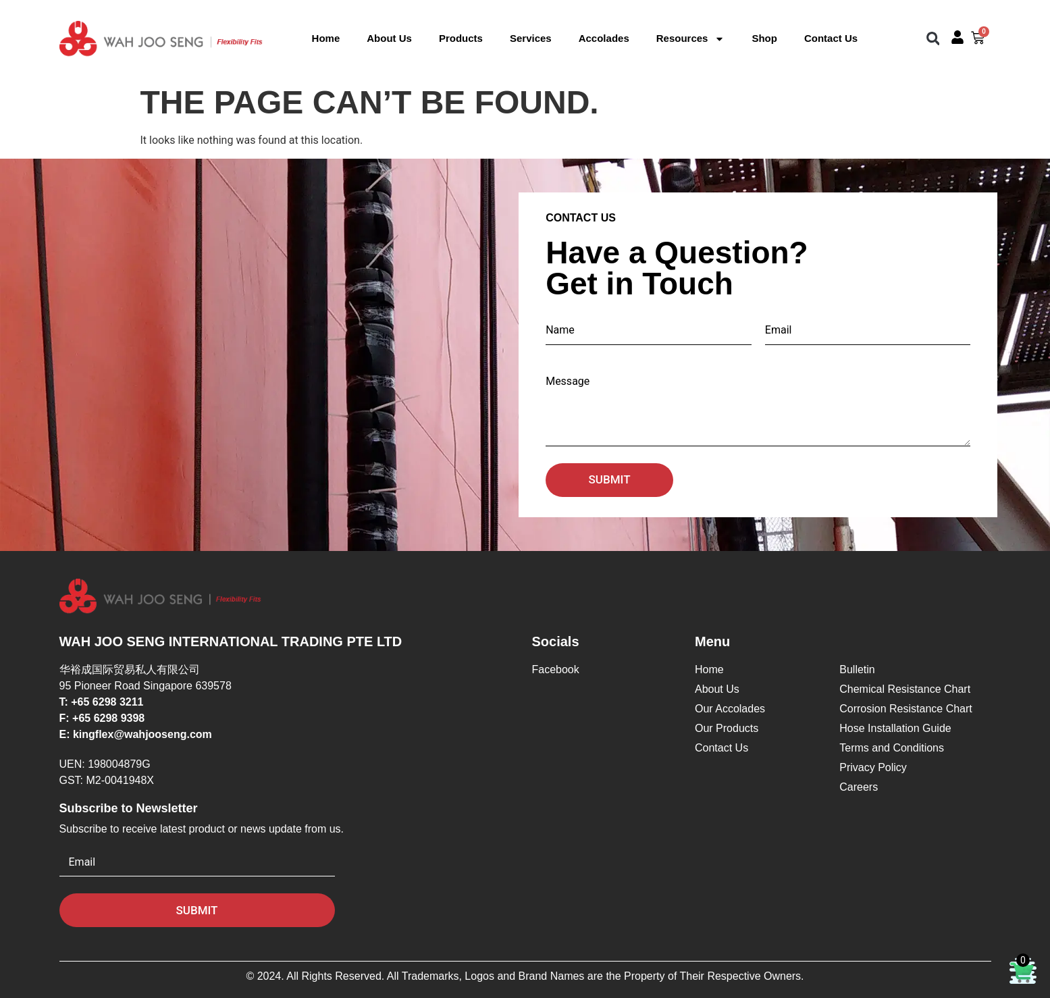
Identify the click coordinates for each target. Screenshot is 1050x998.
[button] (933, 39)
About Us (389, 38)
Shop (764, 38)
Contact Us (831, 38)
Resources (690, 38)
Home (326, 38)
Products (461, 38)
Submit (610, 479)
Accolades (604, 38)
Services (531, 38)
